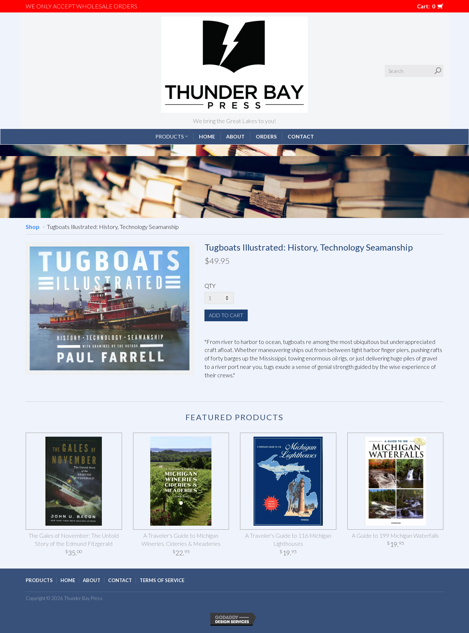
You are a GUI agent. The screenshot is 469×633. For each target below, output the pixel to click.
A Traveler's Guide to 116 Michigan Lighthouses (288, 539)
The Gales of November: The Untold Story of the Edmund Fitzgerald (74, 539)
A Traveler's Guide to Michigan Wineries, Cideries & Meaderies (181, 539)
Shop (33, 226)
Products (171, 136)
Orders (266, 136)
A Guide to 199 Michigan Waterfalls (395, 535)
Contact (301, 136)
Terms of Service (162, 580)
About (235, 136)
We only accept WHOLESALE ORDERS (81, 6)
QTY (209, 285)
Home (207, 136)
